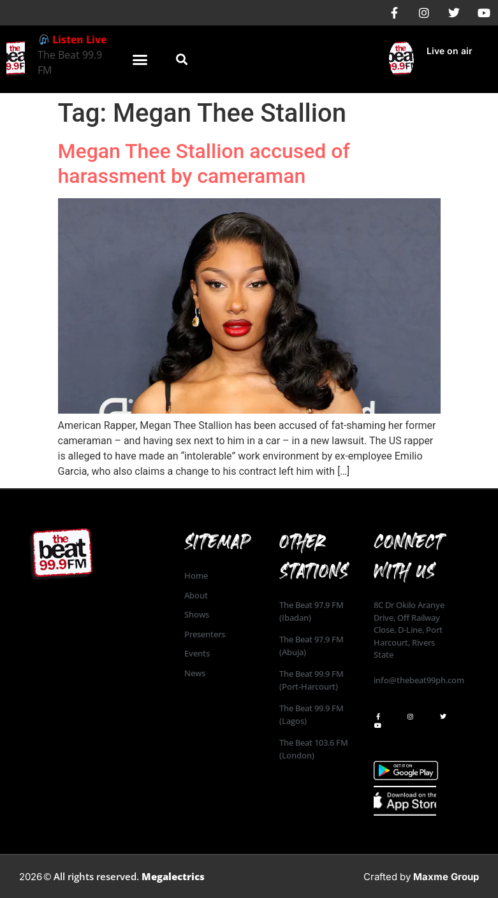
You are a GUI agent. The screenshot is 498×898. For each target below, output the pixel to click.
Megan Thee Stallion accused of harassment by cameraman (204, 163)
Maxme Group (446, 877)
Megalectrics (173, 876)
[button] (140, 59)
